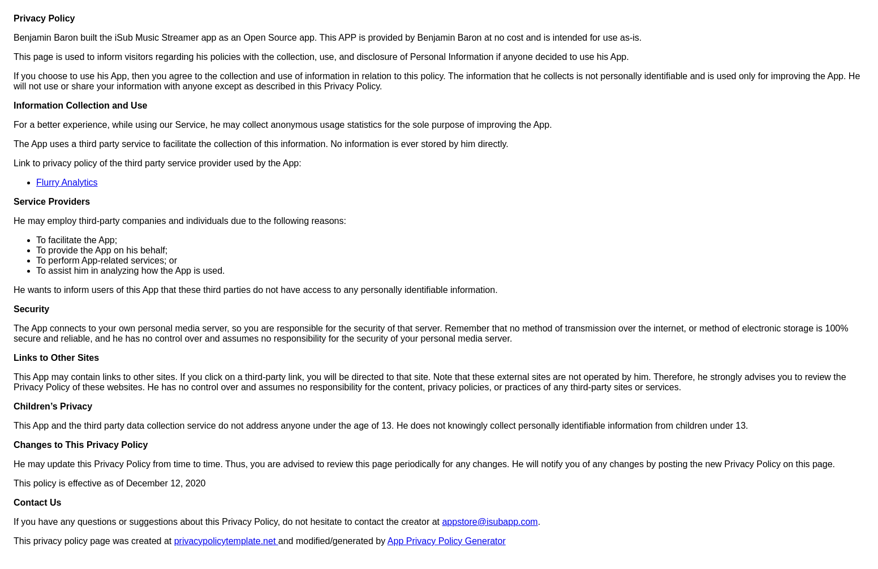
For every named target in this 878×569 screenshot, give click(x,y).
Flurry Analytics (66, 182)
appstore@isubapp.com (489, 522)
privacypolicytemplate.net (226, 541)
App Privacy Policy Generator (447, 541)
